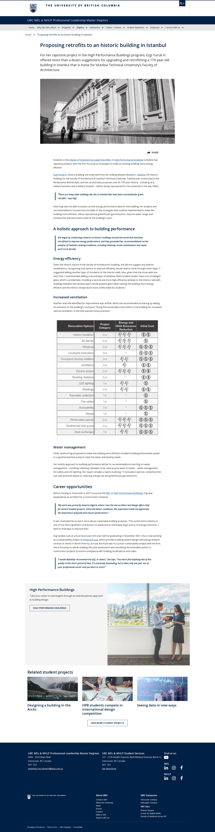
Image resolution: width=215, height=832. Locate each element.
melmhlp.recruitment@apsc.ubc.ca (45, 768)
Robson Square (147, 810)
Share (152, 152)
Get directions (109, 768)
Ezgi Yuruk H (60, 174)
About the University (104, 803)
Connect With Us (172, 27)
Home (31, 27)
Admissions (95, 27)
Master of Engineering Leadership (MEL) (90, 159)
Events (99, 809)
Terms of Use (52, 827)
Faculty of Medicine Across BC (154, 816)
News (98, 806)
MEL (108, 493)
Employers (154, 27)
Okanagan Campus (149, 803)
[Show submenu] (58, 27)
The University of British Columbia (33, 8)
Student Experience (135, 27)
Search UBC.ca (102, 818)
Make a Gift (101, 815)
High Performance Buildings (128, 159)
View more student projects (107, 723)
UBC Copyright (65, 827)
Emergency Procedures (35, 827)
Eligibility (80, 27)
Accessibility (77, 827)
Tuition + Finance (113, 27)
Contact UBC (101, 800)
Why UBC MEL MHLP (46, 27)
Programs (66, 27)
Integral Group (90, 539)
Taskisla (141, 174)
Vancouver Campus (149, 800)
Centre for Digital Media (151, 813)
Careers (99, 812)
